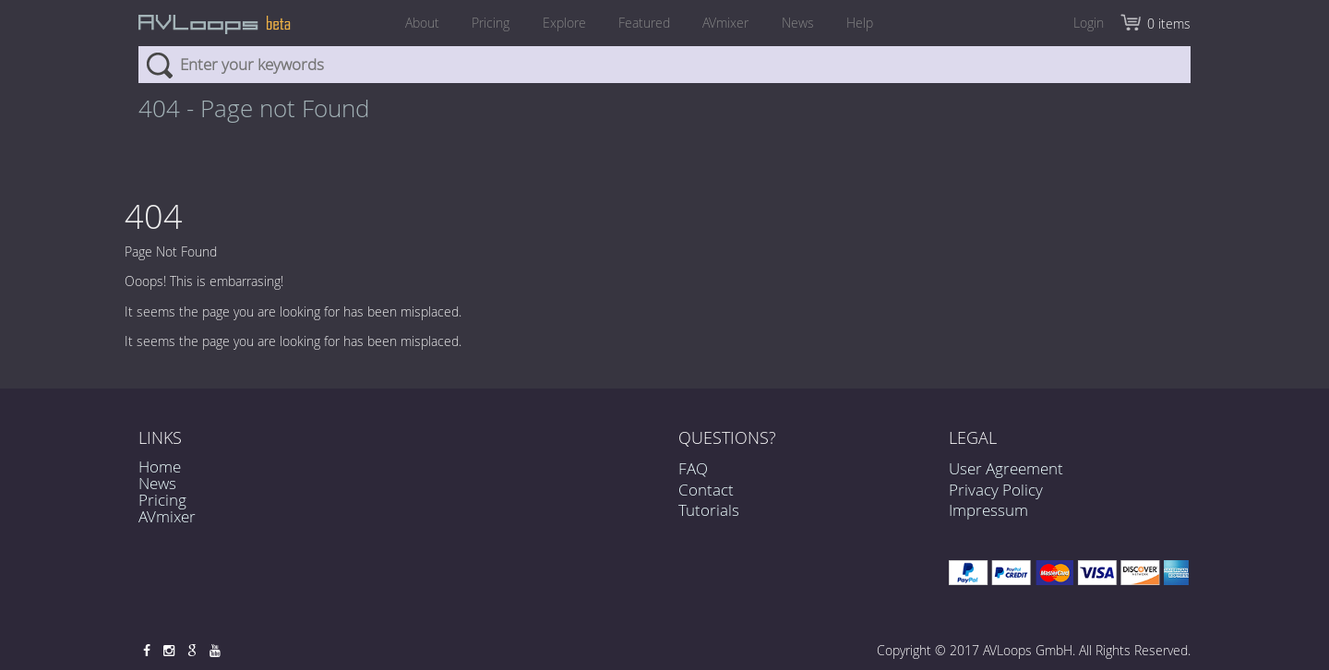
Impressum (988, 509)
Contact (706, 489)
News (802, 22)
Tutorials (708, 509)
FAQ (693, 469)
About (415, 22)
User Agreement (1006, 468)
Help (867, 22)
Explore (561, 22)
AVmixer (728, 22)
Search (159, 64)
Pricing (486, 22)
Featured (644, 22)
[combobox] (664, 64)
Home (159, 466)
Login (1088, 22)
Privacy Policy (996, 489)
